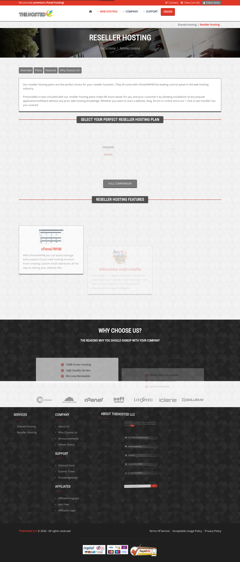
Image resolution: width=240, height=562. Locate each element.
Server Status (41, 444)
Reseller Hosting (210, 24)
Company (132, 11)
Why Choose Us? (70, 70)
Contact (173, 2)
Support (152, 11)
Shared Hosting (187, 24)
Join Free (38, 504)
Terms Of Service (159, 531)
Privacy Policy (213, 531)
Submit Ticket (41, 471)
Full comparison (120, 183)
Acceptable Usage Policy (187, 531)
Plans (38, 70)
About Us (38, 426)
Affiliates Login (42, 510)
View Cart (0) (192, 2)
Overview (25, 70)
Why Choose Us (42, 432)
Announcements (43, 438)
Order (168, 11)
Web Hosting (108, 11)
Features (51, 70)
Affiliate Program (43, 498)
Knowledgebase (42, 477)
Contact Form (41, 465)
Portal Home (108, 48)
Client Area (212, 2)
